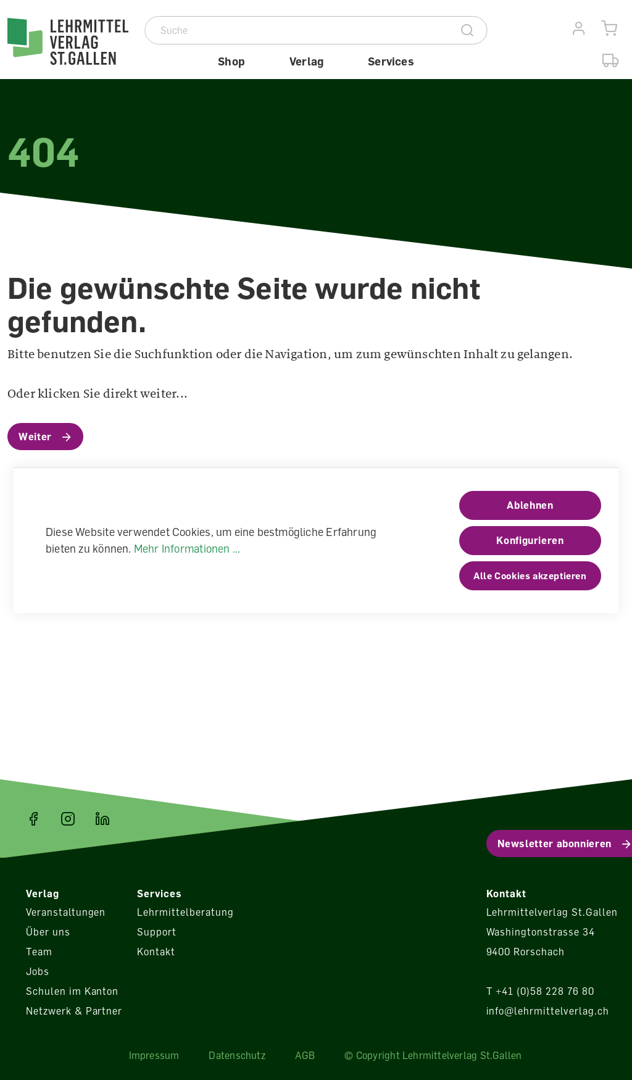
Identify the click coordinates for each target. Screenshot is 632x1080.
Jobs (37, 971)
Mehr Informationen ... (187, 548)
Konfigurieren (529, 540)
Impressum (154, 1055)
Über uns (48, 932)
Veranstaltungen (66, 912)
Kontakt (156, 951)
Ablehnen (530, 505)
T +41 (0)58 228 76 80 (540, 991)
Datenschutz (237, 1055)
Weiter (35, 436)
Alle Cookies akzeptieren (529, 575)
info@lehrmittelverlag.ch (547, 1011)
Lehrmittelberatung (185, 912)
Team (39, 951)
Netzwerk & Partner (74, 1011)
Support (157, 932)
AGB (305, 1055)
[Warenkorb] (609, 28)
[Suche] (297, 30)
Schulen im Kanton (72, 991)
